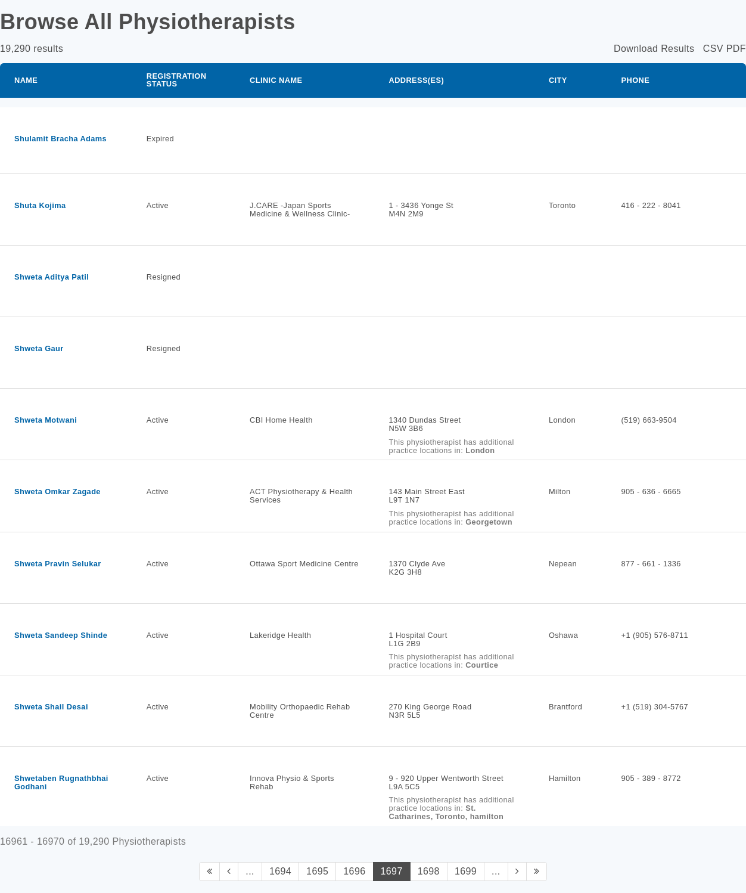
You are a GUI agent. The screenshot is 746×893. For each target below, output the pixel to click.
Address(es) (417, 80)
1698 (429, 871)
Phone (635, 80)
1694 (280, 871)
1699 (466, 871)
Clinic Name (276, 80)
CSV (713, 49)
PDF (736, 49)
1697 (392, 871)
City (558, 80)
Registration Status (177, 80)
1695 (317, 871)
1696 (354, 871)
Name (26, 80)
